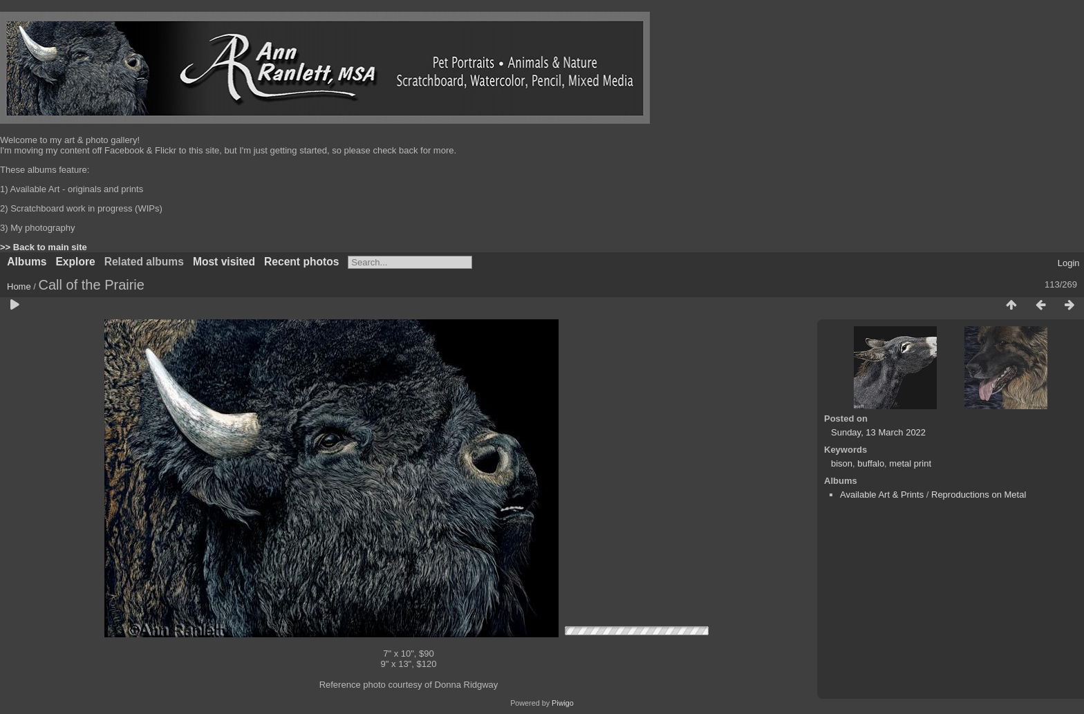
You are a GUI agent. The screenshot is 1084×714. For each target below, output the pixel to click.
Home (19, 286)
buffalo (870, 463)
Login (1069, 263)
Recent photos (301, 261)
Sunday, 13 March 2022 (878, 432)
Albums (26, 261)
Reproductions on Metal (978, 494)
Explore (75, 261)
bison (841, 463)
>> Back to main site (43, 247)
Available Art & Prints (882, 494)
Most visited (224, 261)
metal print (910, 463)
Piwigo (563, 703)
